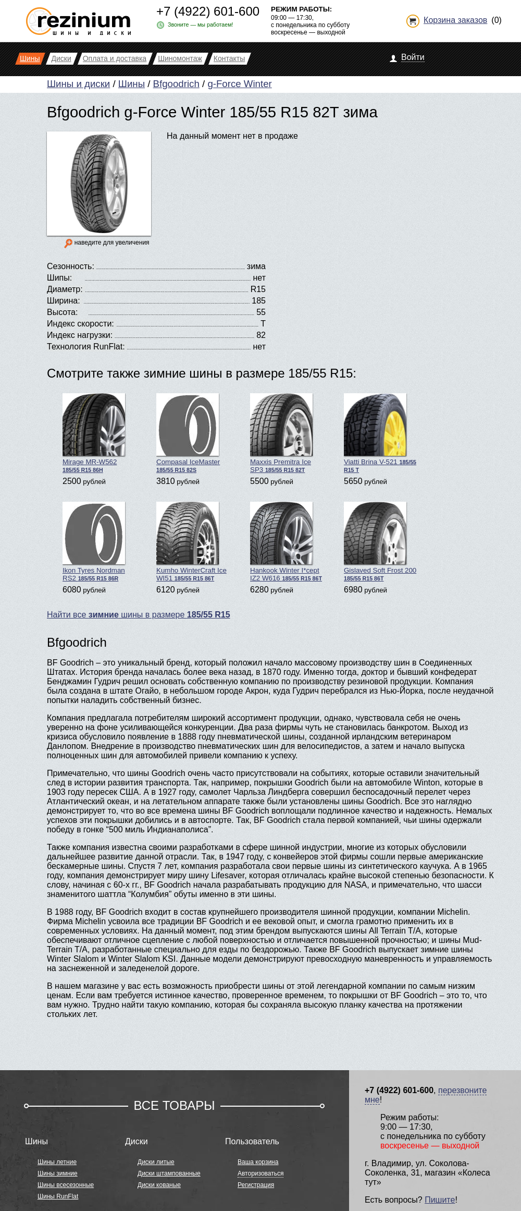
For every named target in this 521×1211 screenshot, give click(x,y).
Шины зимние (58, 1173)
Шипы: (59, 277)
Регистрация (256, 1185)
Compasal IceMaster (188, 433)
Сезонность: (70, 266)
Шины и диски (78, 83)
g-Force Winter (239, 83)
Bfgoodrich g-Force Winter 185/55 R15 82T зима (212, 111)
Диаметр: (65, 289)
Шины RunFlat (58, 1196)
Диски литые (156, 1162)
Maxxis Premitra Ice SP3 (281, 433)
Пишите (440, 1199)
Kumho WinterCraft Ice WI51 (191, 542)
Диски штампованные (169, 1173)
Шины (131, 83)
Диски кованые (159, 1185)
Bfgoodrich (176, 83)
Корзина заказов (455, 20)
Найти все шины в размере (138, 614)
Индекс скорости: (80, 323)
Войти (413, 57)
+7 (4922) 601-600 (207, 11)
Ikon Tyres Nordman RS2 (94, 542)
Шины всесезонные (66, 1185)
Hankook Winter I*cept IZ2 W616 (286, 542)
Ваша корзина (258, 1162)
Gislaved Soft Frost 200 (380, 542)
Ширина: (63, 300)
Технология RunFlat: (86, 346)
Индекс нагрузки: (80, 335)
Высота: (62, 312)
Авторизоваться (260, 1173)
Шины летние (57, 1162)
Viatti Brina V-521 (380, 433)
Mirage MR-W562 (94, 433)
